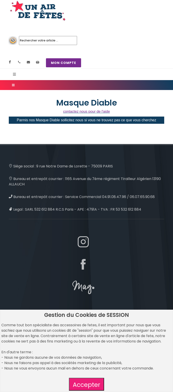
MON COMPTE (63, 63)
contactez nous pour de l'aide (86, 111)
